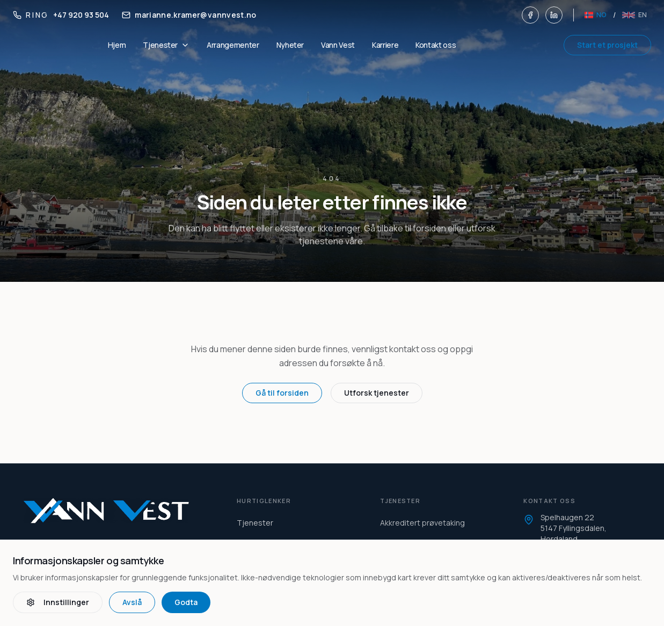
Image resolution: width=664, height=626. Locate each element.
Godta (186, 602)
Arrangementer (233, 45)
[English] (634, 15)
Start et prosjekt (607, 45)
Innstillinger (57, 602)
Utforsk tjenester (376, 393)
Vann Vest (338, 45)
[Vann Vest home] (117, 510)
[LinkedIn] (554, 15)
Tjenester (255, 523)
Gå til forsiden (282, 393)
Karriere (385, 45)
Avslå (132, 602)
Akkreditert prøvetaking (422, 523)
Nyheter (290, 45)
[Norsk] (595, 15)
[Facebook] (530, 15)
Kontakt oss (435, 45)
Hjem (117, 45)
